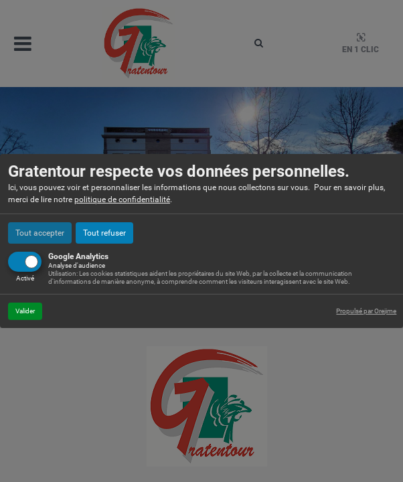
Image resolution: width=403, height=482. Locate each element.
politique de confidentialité (122, 199)
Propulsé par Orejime (366, 311)
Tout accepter (39, 233)
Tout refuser (104, 233)
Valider (25, 311)
